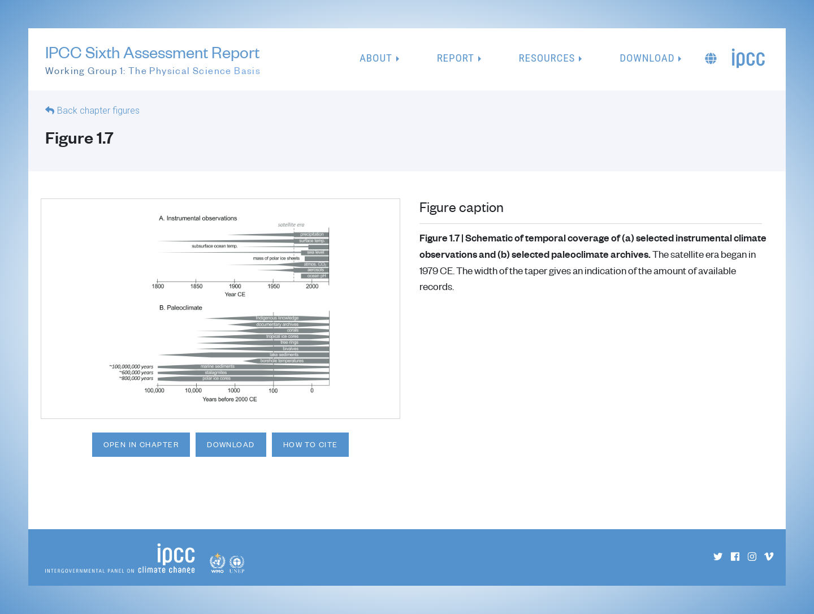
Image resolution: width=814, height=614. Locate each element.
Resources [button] (547, 57)
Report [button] (455, 57)
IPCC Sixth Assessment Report (153, 60)
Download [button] (647, 57)
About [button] (376, 57)
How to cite (310, 444)
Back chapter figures (98, 110)
